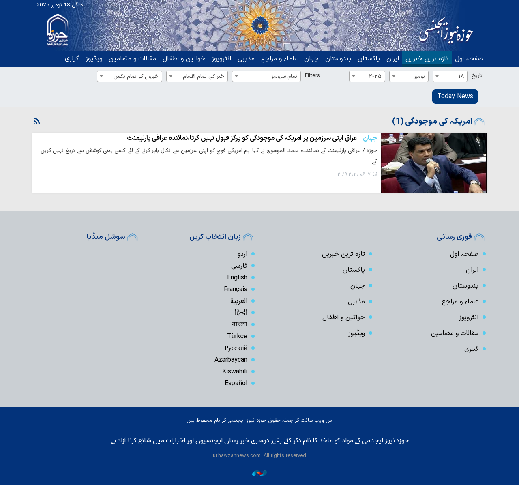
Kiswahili (234, 372)
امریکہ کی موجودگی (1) (432, 122)
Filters (312, 75)
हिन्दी (241, 313)
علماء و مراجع (279, 59)
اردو (242, 254)
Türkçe (237, 336)
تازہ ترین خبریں (426, 59)
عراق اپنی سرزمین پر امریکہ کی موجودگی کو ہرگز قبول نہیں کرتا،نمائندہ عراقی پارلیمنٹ (252, 138)
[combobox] (450, 76)
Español (236, 383)
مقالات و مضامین (132, 59)
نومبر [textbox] (419, 76)
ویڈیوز (94, 59)
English (237, 278)
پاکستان (369, 59)
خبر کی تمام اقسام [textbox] (203, 76)
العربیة (238, 301)
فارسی (239, 266)
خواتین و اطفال (184, 59)
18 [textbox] (461, 76)
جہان (311, 59)
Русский (236, 348)
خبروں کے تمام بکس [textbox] (136, 76)
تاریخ (477, 75)
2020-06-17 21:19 (354, 174)
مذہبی (246, 59)
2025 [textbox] (375, 76)
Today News (455, 96)
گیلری (72, 59)
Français (235, 289)
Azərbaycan (230, 360)
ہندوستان (338, 59)
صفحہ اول (469, 59)
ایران (392, 59)
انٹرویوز (221, 59)
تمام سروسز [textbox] (284, 76)
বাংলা (239, 325)
